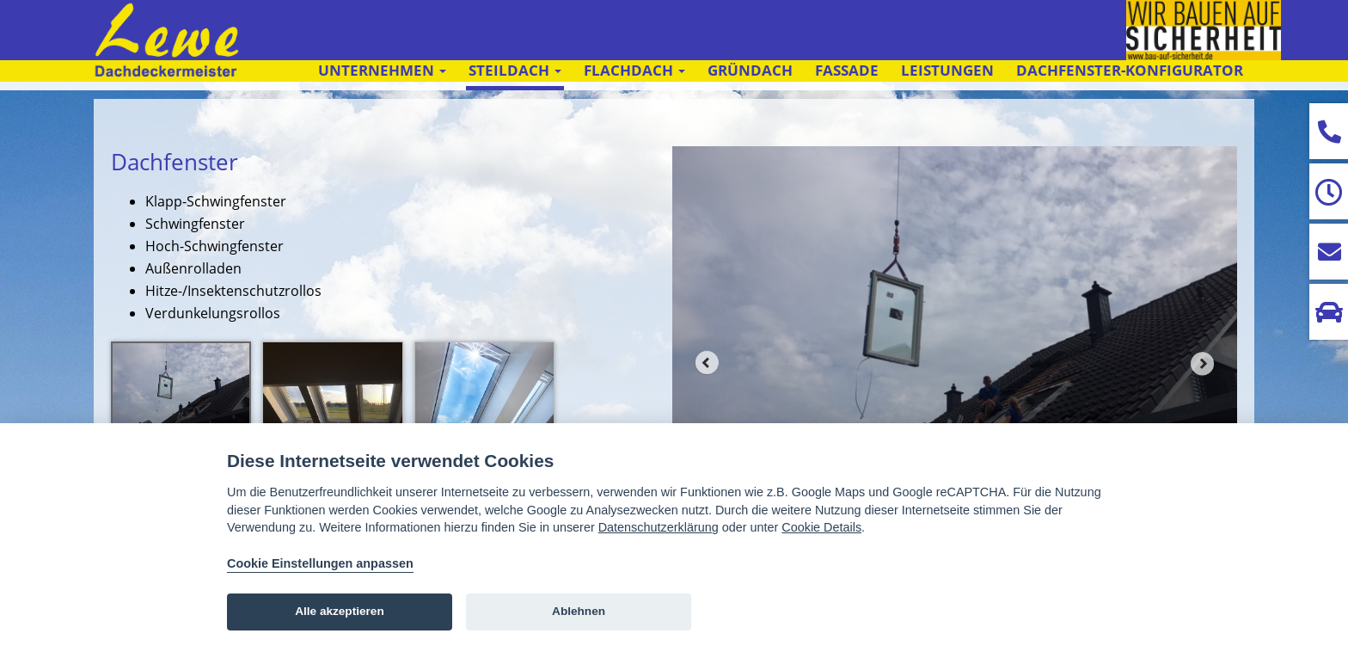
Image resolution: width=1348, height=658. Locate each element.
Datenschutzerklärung (658, 527)
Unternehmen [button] (382, 70)
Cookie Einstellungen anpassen (320, 563)
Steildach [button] (515, 70)
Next (1203, 363)
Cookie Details (821, 527)
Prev (707, 363)
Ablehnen (578, 611)
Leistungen (947, 70)
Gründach (750, 70)
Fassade (847, 70)
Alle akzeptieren (339, 611)
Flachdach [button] (634, 70)
